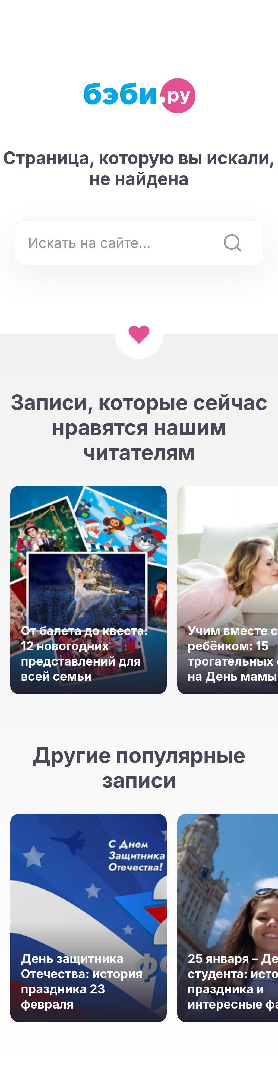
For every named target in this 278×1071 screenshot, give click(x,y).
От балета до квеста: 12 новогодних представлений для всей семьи (84, 653)
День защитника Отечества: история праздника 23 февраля (82, 981)
